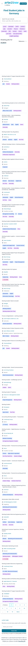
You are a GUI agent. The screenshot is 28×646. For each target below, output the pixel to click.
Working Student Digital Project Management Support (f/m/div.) (13, 253)
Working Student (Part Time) (9, 311)
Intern (21, 124)
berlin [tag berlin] (17, 26)
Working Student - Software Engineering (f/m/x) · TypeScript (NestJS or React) (14, 486)
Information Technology (8, 296)
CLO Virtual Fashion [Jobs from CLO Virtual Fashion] (9, 370)
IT (16, 214)
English (17, 124)
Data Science (11, 180)
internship (5, 127)
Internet (4, 139)
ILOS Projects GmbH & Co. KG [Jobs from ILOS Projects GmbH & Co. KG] (11, 318)
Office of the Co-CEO (7, 110)
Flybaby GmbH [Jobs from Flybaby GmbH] (7, 533)
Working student (15, 84)
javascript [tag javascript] (4, 31)
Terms (25, 633)
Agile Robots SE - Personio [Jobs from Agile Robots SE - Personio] (10, 581)
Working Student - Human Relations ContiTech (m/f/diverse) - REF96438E (13, 188)
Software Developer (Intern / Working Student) (13, 144)
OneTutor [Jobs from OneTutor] (6, 489)
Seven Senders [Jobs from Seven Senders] (7, 240)
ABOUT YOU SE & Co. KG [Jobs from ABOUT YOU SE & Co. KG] (10, 134)
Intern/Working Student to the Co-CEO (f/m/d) (13, 103)
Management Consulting (8, 214)
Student (8, 84)
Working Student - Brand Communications (12, 367)
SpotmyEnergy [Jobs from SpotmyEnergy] (7, 382)
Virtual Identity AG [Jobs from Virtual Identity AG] (8, 433)
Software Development (8, 152)
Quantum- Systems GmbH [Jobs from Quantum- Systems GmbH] (10, 224)
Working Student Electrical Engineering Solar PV (14, 514)
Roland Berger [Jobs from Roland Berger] (7, 209)
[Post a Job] (23, 3)
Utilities (4, 522)
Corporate (5, 167)
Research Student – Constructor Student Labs (13, 460)
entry (10, 200)
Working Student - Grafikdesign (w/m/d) (12, 379)
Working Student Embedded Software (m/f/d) (13, 221)
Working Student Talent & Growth (10, 301)
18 (7, 611)
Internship (17, 152)
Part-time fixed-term (7, 456)
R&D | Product (6, 336)
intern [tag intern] (20, 31)
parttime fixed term (16, 480)
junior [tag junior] (4, 26)
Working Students (7, 308)
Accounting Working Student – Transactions (13, 416)
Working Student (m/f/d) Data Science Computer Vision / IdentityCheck (14, 172)
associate (11, 524)
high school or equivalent (13, 453)
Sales (12, 124)
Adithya (8, 5)
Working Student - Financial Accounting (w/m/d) (14, 445)
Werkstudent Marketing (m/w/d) (10, 546)
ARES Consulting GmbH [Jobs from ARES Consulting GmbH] (9, 548)
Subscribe (14, 631)
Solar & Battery (11, 522)
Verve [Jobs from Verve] (5, 448)
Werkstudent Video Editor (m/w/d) (10, 499)
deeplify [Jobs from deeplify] (6, 272)
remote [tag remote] (15, 31)
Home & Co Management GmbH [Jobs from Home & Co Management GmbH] (12, 394)
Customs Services (20, 245)
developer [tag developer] (11, 26)
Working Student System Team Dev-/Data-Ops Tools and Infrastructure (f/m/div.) (13, 285)
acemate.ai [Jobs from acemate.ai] (6, 147)
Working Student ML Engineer (9, 269)
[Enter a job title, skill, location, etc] (14, 21)
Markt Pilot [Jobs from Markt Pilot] (6, 105)
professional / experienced (9, 154)
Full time (5, 200)
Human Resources (19, 197)
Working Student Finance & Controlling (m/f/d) (13, 340)
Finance (4, 453)
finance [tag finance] (16, 29)
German (20, 214)
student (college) (18, 456)
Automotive (5, 197)
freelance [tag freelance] (22, 29)
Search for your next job (8, 19)
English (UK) (18, 180)
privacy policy (19, 633)
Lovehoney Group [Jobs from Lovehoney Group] (8, 419)
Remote (4, 538)
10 (24, 608)
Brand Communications (8, 375)
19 (12, 611)
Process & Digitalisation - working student (12, 316)
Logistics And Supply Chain (9, 245)
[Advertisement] (14, 59)
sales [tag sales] (25, 31)
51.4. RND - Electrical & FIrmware (10, 571)
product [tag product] (23, 26)
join (3, 84)
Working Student (14, 336)
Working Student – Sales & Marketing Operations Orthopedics (11, 116)
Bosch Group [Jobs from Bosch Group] (7, 257)
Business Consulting (7, 438)
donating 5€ (21, 641)
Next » (18, 611)
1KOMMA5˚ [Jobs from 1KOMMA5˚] (6, 593)
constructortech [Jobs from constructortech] (8, 463)
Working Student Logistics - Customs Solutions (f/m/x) (13, 237)
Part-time (12, 412)
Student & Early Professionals (9, 229)
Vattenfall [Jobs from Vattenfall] (6, 517)
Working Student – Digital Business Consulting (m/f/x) (13, 429)
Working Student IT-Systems (9, 392)
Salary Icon (3, 279)
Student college (6, 480)
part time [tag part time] (8, 33)
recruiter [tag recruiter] (9, 29)
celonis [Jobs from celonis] (5, 162)
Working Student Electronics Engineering (12, 563)
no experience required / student (10, 441)
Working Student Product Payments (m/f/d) (12, 328)
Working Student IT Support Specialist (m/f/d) (13, 76)
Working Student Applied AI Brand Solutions (13, 159)
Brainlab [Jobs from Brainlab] (6, 119)
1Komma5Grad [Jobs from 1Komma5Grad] (7, 79)
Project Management (19, 262)
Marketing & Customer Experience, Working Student (13, 530)
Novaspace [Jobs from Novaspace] (6, 407)
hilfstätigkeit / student (17, 556)
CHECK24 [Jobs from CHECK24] (6, 175)
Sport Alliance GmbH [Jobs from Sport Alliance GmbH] (9, 331)
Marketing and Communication (10, 507)
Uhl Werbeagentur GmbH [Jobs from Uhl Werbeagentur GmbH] (10, 502)
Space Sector (5, 412)
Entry (19, 229)
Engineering (5, 277)
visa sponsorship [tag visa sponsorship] (17, 33)
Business (10, 139)
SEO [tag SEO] (10, 31)
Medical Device (6, 124)
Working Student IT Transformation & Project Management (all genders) (13, 205)
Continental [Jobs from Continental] (7, 192)
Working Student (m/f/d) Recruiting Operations (13, 578)
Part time (21, 139)
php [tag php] (4, 29)
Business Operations (7, 323)
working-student (17, 110)
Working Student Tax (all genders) (10, 132)
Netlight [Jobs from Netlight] (6, 303)
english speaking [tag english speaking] (14, 36)
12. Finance (5, 424)
